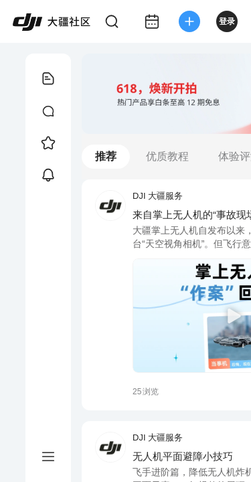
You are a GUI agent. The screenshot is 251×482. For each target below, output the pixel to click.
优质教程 (167, 156)
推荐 (105, 156)
